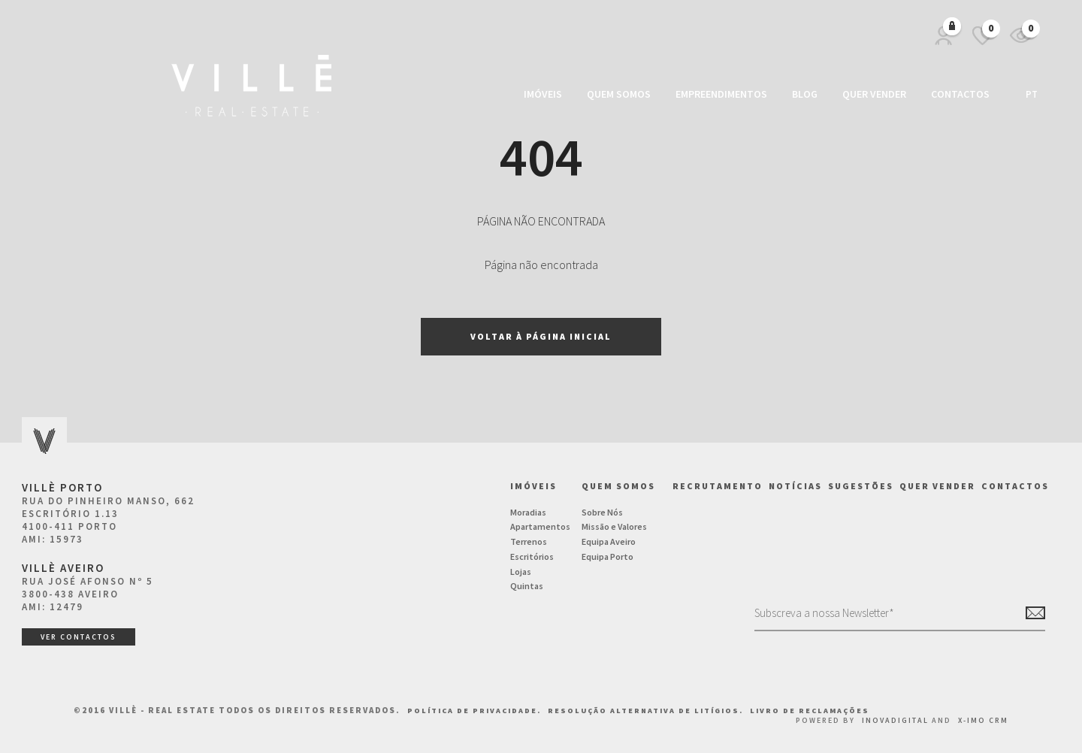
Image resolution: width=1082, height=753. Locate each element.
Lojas (520, 571)
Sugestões (860, 485)
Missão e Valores (614, 526)
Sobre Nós (602, 512)
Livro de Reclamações (809, 710)
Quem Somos (619, 94)
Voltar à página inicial (541, 336)
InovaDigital (895, 720)
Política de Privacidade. (475, 710)
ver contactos (78, 637)
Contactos (960, 94)
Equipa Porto (607, 556)
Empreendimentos (721, 94)
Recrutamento (717, 485)
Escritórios (532, 556)
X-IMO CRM (983, 720)
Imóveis (543, 94)
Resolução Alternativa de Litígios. (647, 710)
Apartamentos (540, 526)
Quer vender (874, 94)
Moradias (528, 512)
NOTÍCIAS (795, 485)
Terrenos (528, 541)
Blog (805, 94)
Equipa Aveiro (609, 541)
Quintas (526, 585)
